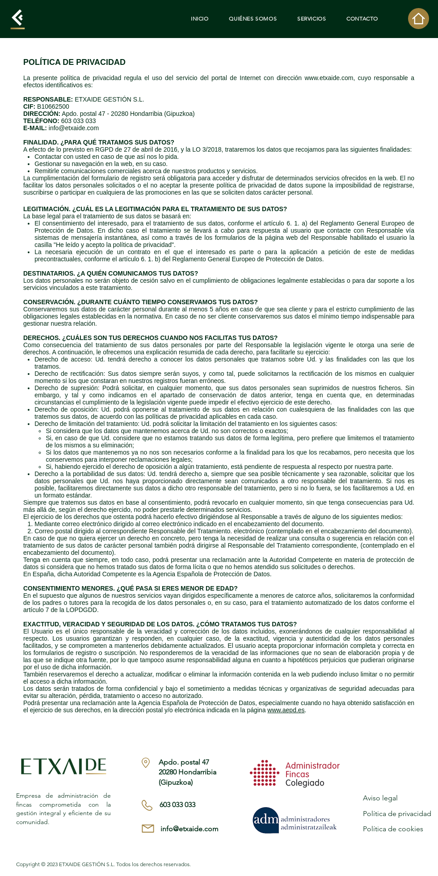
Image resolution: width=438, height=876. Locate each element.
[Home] (418, 18)
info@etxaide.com (74, 128)
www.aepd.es (285, 710)
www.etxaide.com (328, 77)
